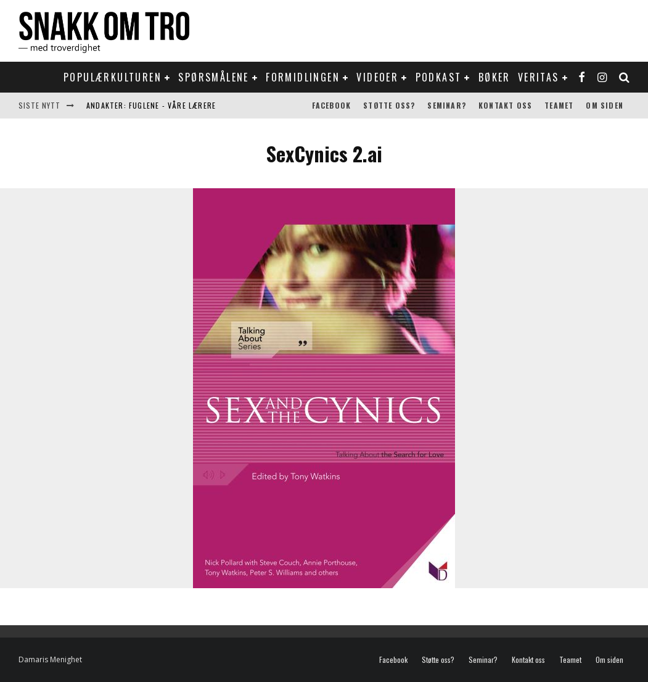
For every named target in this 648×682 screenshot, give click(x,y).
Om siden (604, 105)
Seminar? (446, 105)
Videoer (377, 77)
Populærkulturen (113, 77)
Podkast (439, 77)
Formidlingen (303, 77)
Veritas (538, 77)
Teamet (558, 105)
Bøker (494, 77)
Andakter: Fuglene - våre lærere (151, 105)
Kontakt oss (505, 105)
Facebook (331, 105)
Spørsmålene (213, 77)
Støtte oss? (389, 105)
